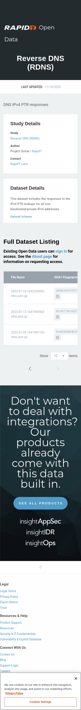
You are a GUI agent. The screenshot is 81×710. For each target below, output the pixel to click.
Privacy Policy (9, 596)
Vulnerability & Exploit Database (20, 639)
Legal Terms (8, 591)
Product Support (10, 622)
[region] (40, 691)
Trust (3, 607)
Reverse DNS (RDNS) (25, 138)
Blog (3, 660)
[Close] (76, 678)
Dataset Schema (21, 216)
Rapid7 (37, 151)
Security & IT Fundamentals (18, 634)
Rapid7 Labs (19, 164)
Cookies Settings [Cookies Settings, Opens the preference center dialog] (40, 702)
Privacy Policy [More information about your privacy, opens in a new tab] (14, 693)
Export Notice (9, 602)
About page (42, 256)
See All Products (41, 503)
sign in (61, 251)
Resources (7, 628)
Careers (5, 671)
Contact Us (7, 654)
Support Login (9, 665)
